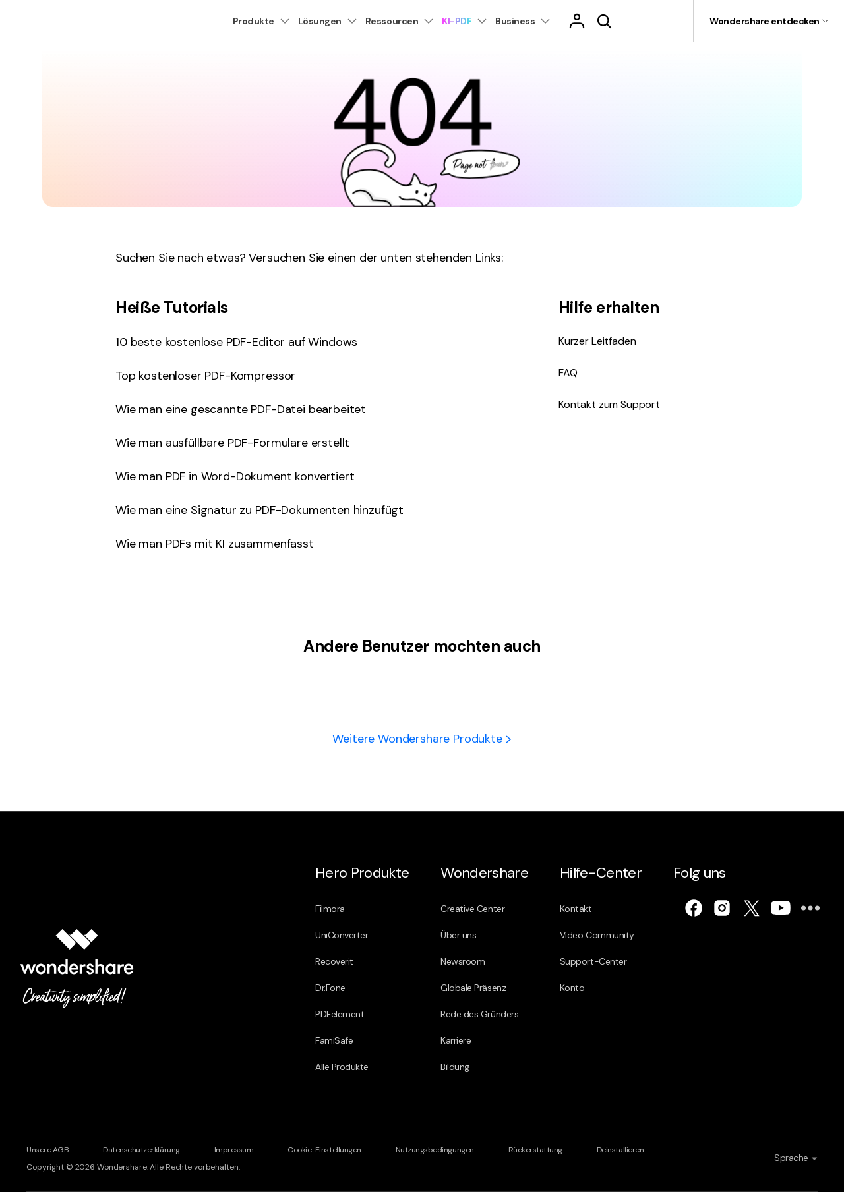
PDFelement (339, 1014)
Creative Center (472, 909)
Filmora (330, 909)
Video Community (597, 935)
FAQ (568, 373)
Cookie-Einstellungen (324, 1150)
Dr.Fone (330, 988)
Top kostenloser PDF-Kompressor (205, 375)
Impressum (234, 1150)
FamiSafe (334, 1040)
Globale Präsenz (473, 988)
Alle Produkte (342, 1067)
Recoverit (334, 961)
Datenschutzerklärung (141, 1150)
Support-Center (593, 961)
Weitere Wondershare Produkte (421, 739)
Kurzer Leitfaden (597, 341)
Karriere (455, 1040)
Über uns (458, 935)
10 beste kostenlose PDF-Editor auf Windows (236, 342)
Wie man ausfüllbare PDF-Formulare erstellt (232, 443)
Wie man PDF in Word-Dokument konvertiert (235, 476)
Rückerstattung (535, 1150)
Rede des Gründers (479, 1014)
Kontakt (576, 909)
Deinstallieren (620, 1150)
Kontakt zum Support (609, 404)
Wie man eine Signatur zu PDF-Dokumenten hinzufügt (259, 510)
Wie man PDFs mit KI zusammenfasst (214, 544)
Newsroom (462, 961)
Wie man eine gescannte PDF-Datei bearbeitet (240, 409)
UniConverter (341, 935)
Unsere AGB (47, 1150)
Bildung (454, 1067)
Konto (572, 988)
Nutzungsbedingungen (435, 1150)
